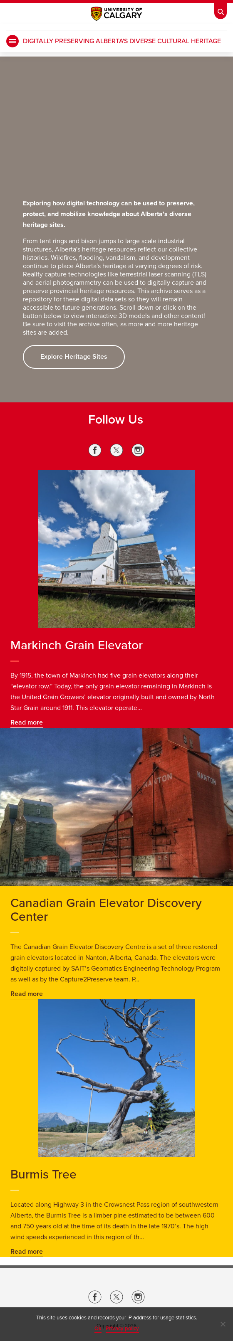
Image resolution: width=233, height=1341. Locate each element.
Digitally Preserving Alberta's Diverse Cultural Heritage (122, 41)
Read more (26, 722)
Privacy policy (122, 1328)
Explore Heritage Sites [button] (73, 357)
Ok (98, 1328)
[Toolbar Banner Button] (220, 9)
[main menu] (12, 41)
